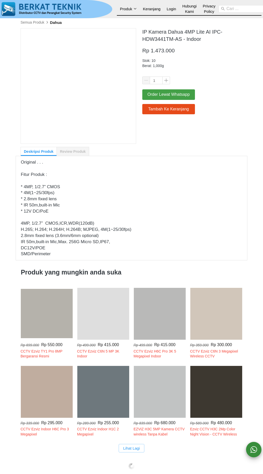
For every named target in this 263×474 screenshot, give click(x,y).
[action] (253, 449)
